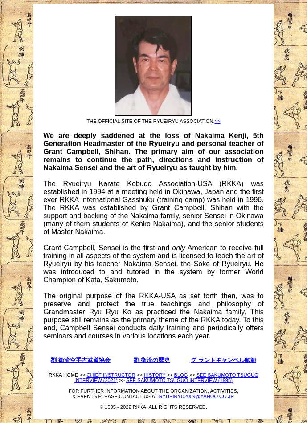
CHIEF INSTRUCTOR (110, 375)
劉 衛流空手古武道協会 (81, 360)
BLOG (181, 375)
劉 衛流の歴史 (152, 360)
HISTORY (155, 375)
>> (218, 121)
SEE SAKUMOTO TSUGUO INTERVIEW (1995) (179, 380)
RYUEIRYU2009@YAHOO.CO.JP (196, 396)
